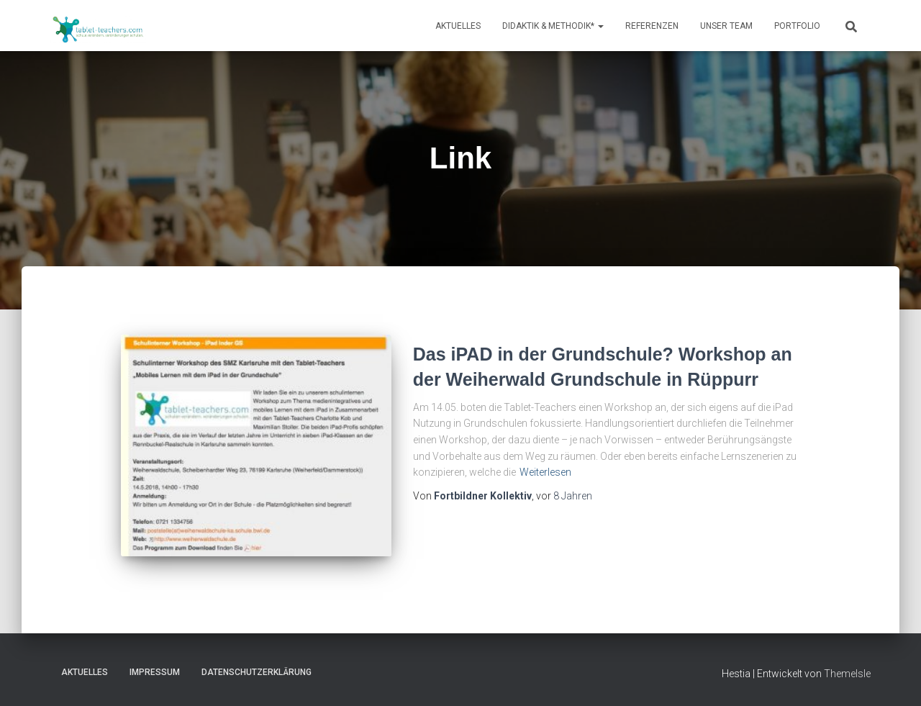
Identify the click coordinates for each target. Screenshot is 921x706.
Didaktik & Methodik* (553, 26)
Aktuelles (458, 26)
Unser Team (726, 26)
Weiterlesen (545, 472)
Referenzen (652, 26)
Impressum (155, 672)
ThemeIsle (847, 673)
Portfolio (797, 26)
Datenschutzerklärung (256, 672)
